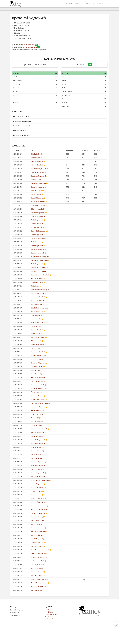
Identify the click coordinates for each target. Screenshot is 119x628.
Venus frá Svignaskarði (38, 249)
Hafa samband (51, 619)
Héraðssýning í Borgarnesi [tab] (21, 135)
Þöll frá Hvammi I (36, 194)
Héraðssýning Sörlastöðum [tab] (21, 116)
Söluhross (50, 612)
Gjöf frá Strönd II (36, 154)
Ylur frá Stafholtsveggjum (39, 308)
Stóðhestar (50, 616)
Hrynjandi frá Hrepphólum (28, 44)
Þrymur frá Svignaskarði (38, 355)
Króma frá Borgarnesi (37, 187)
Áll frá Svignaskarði (37, 311)
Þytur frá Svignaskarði (38, 462)
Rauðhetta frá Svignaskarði (39, 271)
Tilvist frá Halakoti (36, 304)
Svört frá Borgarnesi (37, 278)
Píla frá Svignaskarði (37, 436)
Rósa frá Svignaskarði (37, 487)
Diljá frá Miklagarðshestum (39, 579)
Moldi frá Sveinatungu (38, 238)
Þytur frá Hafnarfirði (37, 568)
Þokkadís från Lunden (37, 590)
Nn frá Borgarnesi (36, 242)
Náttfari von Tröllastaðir (38, 205)
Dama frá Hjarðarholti (37, 528)
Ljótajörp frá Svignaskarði (39, 388)
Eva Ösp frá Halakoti (37, 300)
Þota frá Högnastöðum (38, 520)
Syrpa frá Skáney (36, 326)
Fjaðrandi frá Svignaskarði (39, 260)
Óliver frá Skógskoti (37, 315)
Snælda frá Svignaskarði (38, 176)
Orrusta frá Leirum (36, 564)
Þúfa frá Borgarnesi (37, 539)
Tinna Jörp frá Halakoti (38, 337)
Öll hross (49, 610)
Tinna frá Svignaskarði (38, 476)
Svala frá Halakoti (36, 191)
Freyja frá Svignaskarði (38, 443)
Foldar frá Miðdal (36, 458)
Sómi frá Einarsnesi (37, 348)
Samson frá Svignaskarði (38, 231)
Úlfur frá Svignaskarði (38, 293)
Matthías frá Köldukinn (38, 513)
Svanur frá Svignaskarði (38, 407)
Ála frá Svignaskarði (37, 165)
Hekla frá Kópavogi (37, 517)
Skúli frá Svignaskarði (37, 469)
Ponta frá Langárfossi (37, 546)
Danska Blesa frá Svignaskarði (40, 275)
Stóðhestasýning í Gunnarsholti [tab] (22, 121)
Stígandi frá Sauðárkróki (31, 47)
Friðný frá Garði (36, 333)
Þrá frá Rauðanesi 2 (37, 535)
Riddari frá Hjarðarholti (38, 399)
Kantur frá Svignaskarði (38, 352)
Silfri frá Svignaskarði (37, 209)
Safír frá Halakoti (36, 319)
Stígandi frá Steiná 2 (37, 575)
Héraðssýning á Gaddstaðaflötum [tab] (23, 126)
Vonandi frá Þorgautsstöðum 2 (40, 550)
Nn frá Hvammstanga (37, 542)
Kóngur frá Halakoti (37, 322)
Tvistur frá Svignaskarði (38, 363)
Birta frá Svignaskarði (37, 385)
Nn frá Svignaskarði (37, 220)
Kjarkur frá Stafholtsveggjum (40, 289)
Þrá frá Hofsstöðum (37, 524)
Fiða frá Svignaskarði (37, 161)
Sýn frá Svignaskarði (37, 484)
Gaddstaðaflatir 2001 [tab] (19, 130)
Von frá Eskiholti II (37, 451)
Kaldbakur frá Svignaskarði (39, 557)
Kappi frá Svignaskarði (38, 213)
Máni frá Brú (35, 418)
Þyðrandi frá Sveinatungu (38, 268)
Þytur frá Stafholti (36, 495)
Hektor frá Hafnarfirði (37, 586)
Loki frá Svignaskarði (37, 227)
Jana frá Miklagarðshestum (39, 583)
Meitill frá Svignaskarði (38, 201)
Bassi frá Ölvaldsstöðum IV (39, 502)
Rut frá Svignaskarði (37, 330)
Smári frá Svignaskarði (38, 410)
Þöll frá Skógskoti (36, 454)
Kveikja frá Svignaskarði (38, 183)
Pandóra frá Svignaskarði (38, 169)
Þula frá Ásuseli (36, 374)
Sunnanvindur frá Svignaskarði (40, 403)
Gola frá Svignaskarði (37, 473)
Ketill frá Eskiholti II (37, 572)
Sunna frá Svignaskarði (38, 531)
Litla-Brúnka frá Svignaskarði (40, 480)
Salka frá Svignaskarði (38, 172)
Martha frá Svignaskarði (38, 381)
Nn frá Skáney (35, 286)
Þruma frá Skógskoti (37, 158)
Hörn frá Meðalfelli (37, 421)
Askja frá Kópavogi (37, 425)
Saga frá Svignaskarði (37, 253)
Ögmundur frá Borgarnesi (39, 506)
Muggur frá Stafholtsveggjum (40, 256)
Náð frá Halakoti (36, 341)
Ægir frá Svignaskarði (37, 359)
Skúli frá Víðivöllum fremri (39, 509)
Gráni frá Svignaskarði (38, 216)
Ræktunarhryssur (52, 614)
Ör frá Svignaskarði (37, 392)
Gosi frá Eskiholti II (37, 366)
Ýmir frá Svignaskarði (37, 498)
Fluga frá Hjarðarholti (37, 432)
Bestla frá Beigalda (37, 447)
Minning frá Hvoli (36, 491)
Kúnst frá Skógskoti (37, 198)
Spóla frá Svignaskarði (38, 377)
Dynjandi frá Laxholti (37, 344)
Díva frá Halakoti (36, 179)
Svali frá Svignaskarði (37, 561)
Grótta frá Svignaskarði (38, 440)
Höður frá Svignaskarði (38, 465)
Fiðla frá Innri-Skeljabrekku (39, 429)
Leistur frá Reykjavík (37, 396)
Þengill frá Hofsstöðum (38, 553)
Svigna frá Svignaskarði (38, 297)
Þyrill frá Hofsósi (36, 370)
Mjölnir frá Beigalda (37, 414)
